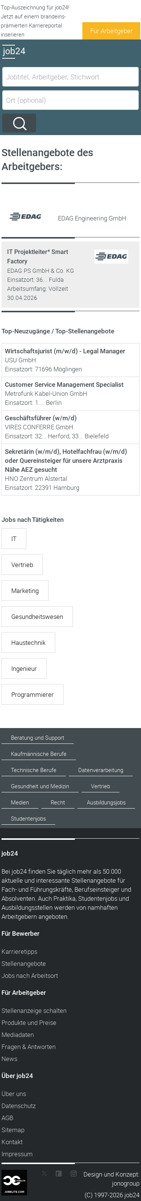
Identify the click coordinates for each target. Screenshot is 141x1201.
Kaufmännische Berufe (39, 753)
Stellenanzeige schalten (34, 1010)
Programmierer (32, 694)
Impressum (17, 1153)
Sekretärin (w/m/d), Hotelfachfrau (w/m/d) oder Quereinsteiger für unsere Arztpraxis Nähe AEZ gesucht (66, 460)
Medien (20, 802)
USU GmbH (20, 360)
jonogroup (125, 1183)
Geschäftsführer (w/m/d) (41, 418)
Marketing (25, 590)
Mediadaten (18, 1034)
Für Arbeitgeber (111, 30)
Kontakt (12, 1141)
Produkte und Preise (29, 1022)
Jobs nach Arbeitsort (30, 975)
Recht (58, 802)
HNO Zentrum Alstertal (36, 478)
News (9, 1058)
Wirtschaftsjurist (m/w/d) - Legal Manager (65, 351)
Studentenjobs (28, 818)
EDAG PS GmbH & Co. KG (40, 270)
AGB (7, 1117)
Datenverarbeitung (100, 770)
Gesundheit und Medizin (40, 786)
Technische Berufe (33, 770)
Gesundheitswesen (37, 616)
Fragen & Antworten (29, 1046)
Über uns (14, 1093)
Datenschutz (19, 1105)
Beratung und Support (37, 737)
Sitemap (13, 1129)
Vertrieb (22, 564)
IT (14, 538)
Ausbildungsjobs (106, 802)
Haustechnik (28, 642)
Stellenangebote (24, 963)
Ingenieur (24, 668)
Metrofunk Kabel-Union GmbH (46, 393)
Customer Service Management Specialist (64, 384)
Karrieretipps (19, 951)
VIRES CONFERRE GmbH (39, 427)
